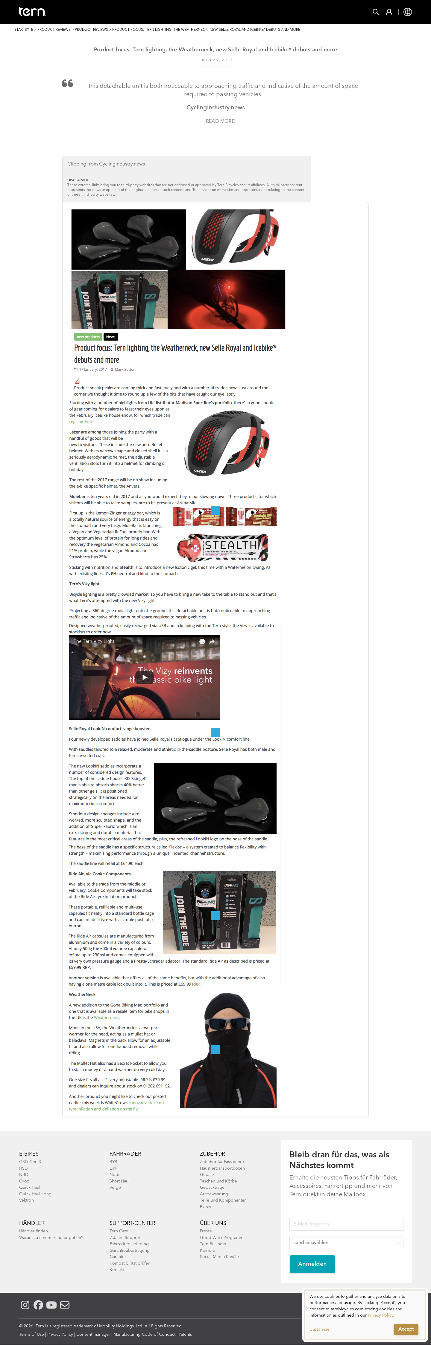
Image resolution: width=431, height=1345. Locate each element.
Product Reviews (54, 30)
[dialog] (365, 1315)
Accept (406, 1329)
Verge (115, 1187)
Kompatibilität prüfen (130, 1263)
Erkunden (231, 12)
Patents (185, 1334)
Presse (206, 1231)
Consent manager (93, 1334)
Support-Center (132, 1223)
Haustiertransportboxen (222, 1168)
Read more (220, 121)
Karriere (207, 1251)
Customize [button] (319, 1329)
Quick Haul (29, 1187)
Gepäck (207, 1175)
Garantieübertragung (130, 1251)
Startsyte (23, 30)
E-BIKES (29, 1154)
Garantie (118, 1257)
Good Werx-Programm (221, 1238)
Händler (32, 1223)
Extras (205, 1207)
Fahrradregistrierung (129, 1244)
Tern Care (119, 1231)
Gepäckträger (213, 1187)
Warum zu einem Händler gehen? (51, 1238)
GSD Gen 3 (30, 1162)
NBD (23, 1175)
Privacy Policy (60, 1334)
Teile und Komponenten (223, 1200)
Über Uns (213, 1223)
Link (113, 1168)
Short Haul (120, 1181)
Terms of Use (31, 1334)
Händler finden (33, 1231)
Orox (24, 1181)
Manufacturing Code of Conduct (144, 1334)
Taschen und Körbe (218, 1181)
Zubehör (136, 12)
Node (115, 1175)
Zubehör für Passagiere (222, 1162)
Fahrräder (97, 12)
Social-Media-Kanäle (219, 1257)
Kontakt (117, 1270)
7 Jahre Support (125, 1238)
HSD (23, 1168)
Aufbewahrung (214, 1194)
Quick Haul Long (35, 1194)
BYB (113, 1162)
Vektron (26, 1200)
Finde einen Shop (182, 12)
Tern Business (213, 1244)
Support (268, 12)
